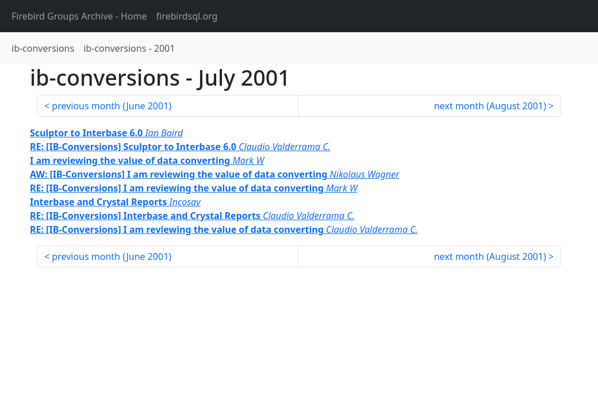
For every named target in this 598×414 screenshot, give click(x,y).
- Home (79, 16)
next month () (490, 105)
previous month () (111, 105)
